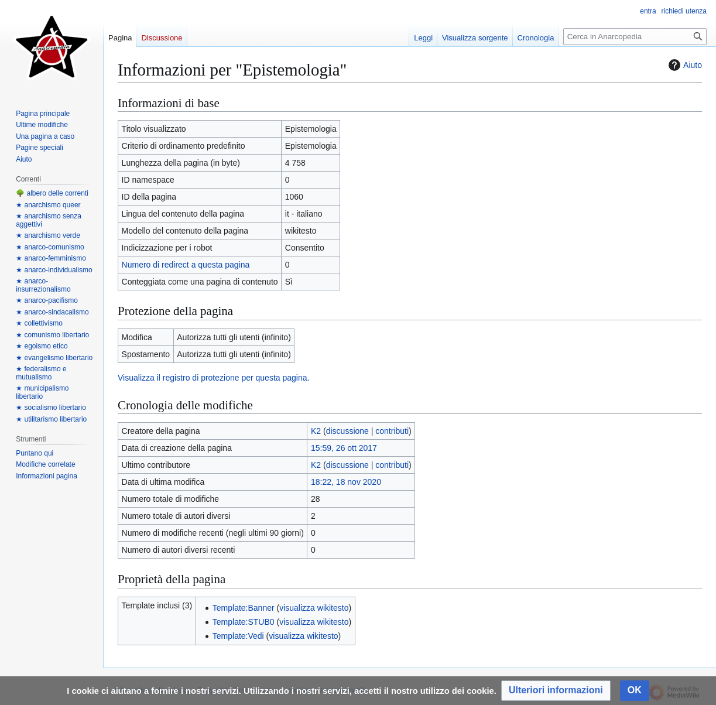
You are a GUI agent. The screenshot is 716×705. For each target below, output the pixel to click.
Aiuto (684, 65)
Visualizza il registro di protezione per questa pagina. (213, 377)
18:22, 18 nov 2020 (346, 482)
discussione (347, 431)
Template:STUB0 (244, 622)
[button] (556, 690)
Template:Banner (244, 607)
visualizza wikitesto (313, 607)
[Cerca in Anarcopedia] (635, 36)
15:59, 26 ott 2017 (344, 448)
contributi (392, 431)
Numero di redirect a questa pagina (186, 264)
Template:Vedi (238, 636)
